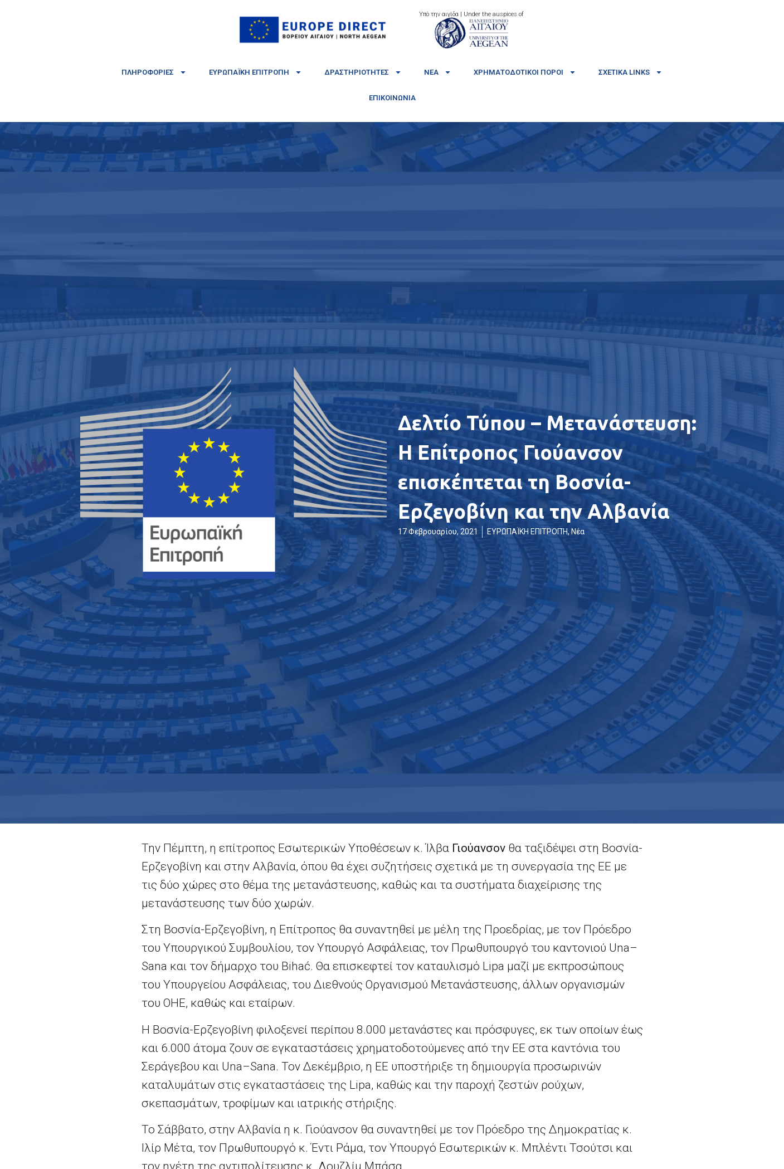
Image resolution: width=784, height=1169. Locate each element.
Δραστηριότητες (363, 72)
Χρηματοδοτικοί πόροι (525, 72)
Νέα (437, 72)
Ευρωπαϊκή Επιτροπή (255, 72)
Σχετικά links (630, 72)
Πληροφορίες (154, 72)
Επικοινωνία (392, 98)
